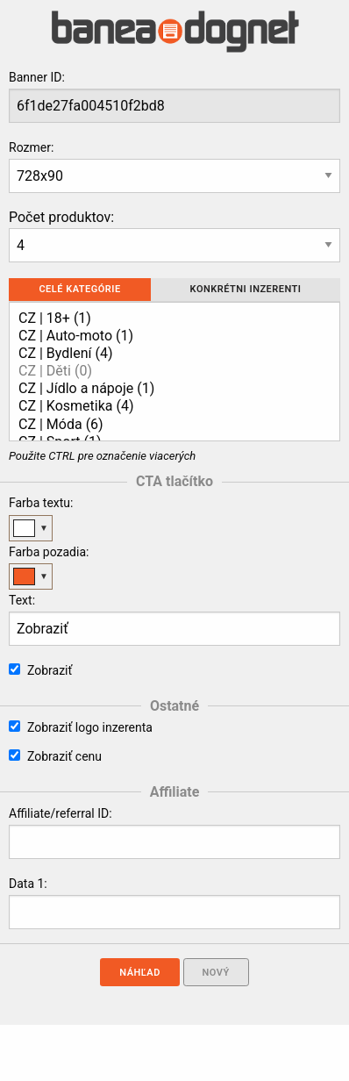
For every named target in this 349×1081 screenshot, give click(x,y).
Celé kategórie (79, 289)
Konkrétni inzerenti (246, 289)
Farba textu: (41, 503)
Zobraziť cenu (55, 756)
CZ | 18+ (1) (167, 318)
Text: (22, 600)
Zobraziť (40, 670)
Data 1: (28, 884)
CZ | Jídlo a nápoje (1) (167, 388)
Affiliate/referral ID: (60, 813)
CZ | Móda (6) (167, 424)
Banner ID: (37, 77)
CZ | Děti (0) (167, 371)
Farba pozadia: (49, 552)
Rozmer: (31, 147)
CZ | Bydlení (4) (167, 353)
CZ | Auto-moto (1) (167, 336)
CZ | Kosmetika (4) (167, 406)
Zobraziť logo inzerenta (81, 727)
